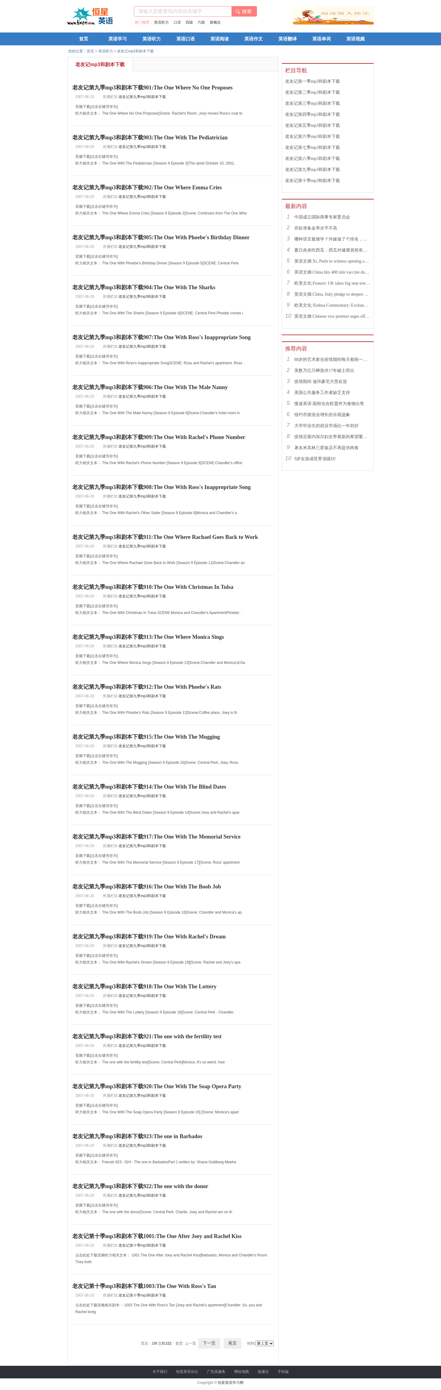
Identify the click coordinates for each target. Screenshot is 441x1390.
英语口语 (185, 38)
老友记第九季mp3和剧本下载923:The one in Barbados (137, 1136)
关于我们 (160, 1371)
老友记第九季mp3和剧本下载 (142, 97)
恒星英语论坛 (187, 1371)
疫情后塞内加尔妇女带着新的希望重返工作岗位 (332, 436)
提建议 (263, 1371)
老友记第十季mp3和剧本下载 (142, 1245)
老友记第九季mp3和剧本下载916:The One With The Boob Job (146, 887)
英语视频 (355, 38)
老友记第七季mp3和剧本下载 (312, 147)
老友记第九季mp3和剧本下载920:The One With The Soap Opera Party (156, 1086)
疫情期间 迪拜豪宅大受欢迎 (320, 381)
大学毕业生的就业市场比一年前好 (326, 425)
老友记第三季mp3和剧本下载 (312, 103)
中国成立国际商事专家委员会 (322, 217)
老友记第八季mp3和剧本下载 (312, 158)
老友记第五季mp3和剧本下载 (312, 125)
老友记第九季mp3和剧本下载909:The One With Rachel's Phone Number (158, 437)
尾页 (232, 1343)
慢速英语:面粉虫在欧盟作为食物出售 (329, 403)
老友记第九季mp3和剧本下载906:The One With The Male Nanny (150, 387)
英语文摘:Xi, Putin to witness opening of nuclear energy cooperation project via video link (332, 261)
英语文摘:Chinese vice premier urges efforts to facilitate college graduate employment (332, 316)
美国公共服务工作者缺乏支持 (322, 392)
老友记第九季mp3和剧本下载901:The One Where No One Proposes (152, 88)
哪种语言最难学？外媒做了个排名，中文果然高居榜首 (332, 239)
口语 (177, 22)
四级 (189, 22)
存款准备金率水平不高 (315, 228)
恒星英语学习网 (230, 1383)
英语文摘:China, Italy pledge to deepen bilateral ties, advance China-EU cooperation (332, 294)
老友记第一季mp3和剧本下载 (312, 81)
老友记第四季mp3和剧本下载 (312, 114)
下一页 (209, 1343)
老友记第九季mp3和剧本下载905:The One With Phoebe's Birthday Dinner (161, 237)
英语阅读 (219, 38)
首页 (83, 38)
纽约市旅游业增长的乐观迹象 (322, 414)
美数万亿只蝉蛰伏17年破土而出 (324, 370)
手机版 (283, 1371)
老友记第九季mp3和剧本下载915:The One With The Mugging (146, 737)
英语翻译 (287, 38)
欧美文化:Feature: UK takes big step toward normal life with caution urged (332, 283)
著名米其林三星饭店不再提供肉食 (326, 447)
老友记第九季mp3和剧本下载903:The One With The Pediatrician (150, 137)
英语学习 (117, 38)
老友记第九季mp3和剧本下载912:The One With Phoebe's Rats (146, 687)
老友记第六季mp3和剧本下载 (312, 136)
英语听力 (161, 22)
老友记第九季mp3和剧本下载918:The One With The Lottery (144, 986)
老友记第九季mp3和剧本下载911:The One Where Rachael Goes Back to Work (165, 537)
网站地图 (241, 1371)
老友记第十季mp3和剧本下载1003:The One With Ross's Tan (144, 1286)
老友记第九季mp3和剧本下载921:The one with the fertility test (146, 1036)
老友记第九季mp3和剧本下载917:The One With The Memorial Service (156, 837)
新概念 (215, 22)
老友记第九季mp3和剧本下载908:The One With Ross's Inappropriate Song (161, 487)
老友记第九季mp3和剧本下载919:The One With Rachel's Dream (149, 937)
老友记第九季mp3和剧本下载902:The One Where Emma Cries (147, 187)
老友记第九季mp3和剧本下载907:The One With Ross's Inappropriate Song (161, 337)
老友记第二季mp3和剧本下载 (312, 92)
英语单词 (321, 38)
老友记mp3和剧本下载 (135, 51)
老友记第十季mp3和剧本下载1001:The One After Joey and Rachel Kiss (157, 1236)
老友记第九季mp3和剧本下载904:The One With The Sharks (143, 287)
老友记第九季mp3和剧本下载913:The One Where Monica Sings (148, 637)
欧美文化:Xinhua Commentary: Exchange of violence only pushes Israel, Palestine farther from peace (332, 305)
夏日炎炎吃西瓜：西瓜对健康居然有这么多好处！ (332, 250)
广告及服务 (216, 1371)
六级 (201, 22)
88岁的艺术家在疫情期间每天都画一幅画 (332, 359)
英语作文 (253, 38)
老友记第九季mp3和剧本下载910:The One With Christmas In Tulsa (152, 587)
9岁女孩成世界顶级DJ (315, 458)
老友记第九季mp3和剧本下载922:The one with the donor (140, 1186)
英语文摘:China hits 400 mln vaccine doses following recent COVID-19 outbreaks (332, 272)
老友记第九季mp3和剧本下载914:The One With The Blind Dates (149, 787)
